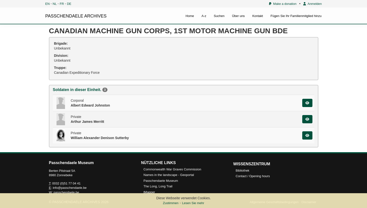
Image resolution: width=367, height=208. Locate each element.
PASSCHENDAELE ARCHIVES (76, 16)
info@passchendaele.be (70, 188)
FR (62, 4)
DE (69, 4)
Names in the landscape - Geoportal (169, 175)
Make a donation (282, 4)
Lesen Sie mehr (193, 203)
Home (190, 16)
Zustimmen (170, 203)
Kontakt (257, 16)
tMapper (149, 192)
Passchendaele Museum (161, 181)
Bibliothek (242, 170)
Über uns (238, 16)
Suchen (219, 16)
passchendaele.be (66, 192)
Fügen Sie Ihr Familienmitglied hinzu (295, 16)
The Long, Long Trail (158, 186)
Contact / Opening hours (253, 176)
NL (55, 4)
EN (47, 4)
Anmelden (312, 4)
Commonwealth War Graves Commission (172, 169)
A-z (204, 16)
